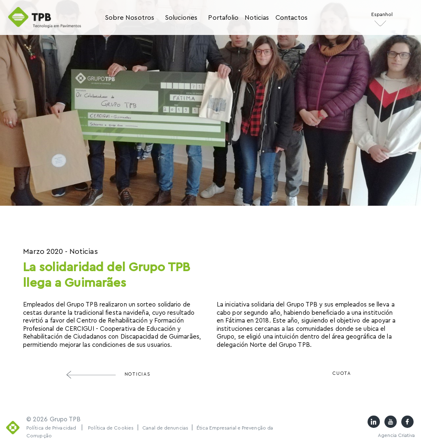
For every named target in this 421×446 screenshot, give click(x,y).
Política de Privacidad (51, 427)
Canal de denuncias (166, 427)
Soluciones (181, 17)
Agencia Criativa (396, 435)
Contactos (291, 17)
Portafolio (223, 17)
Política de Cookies (111, 427)
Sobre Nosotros (129, 17)
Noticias (257, 17)
